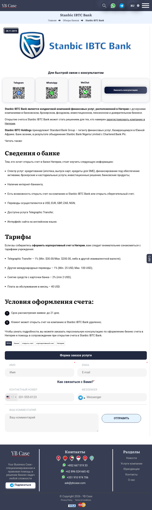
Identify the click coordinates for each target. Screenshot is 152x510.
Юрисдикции (132, 469)
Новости (131, 458)
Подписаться (20, 485)
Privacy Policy (66, 500)
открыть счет (27, 343)
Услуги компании (131, 463)
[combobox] (11, 397)
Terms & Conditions (83, 500)
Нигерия (60, 343)
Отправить (121, 418)
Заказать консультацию (131, 90)
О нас (131, 480)
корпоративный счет (45, 343)
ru (132, 5)
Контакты (131, 474)
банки (16, 343)
